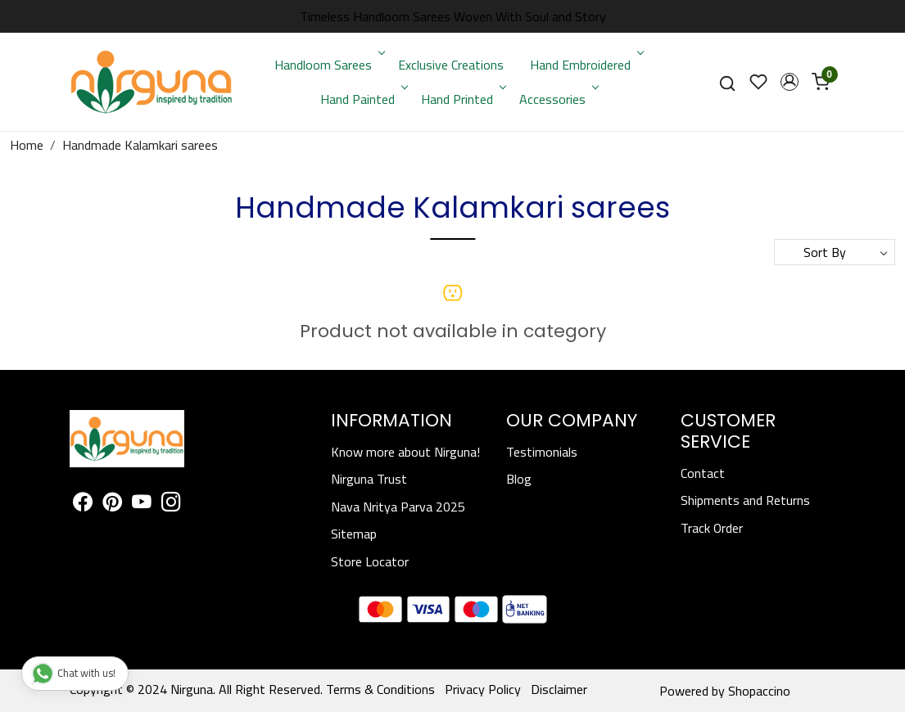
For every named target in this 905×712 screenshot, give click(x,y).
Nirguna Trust (369, 478)
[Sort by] (834, 252)
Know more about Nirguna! (405, 451)
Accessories (557, 99)
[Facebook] (83, 504)
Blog (519, 478)
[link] (727, 82)
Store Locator (370, 561)
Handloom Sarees (328, 64)
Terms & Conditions (380, 689)
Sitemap (354, 533)
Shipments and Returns (745, 500)
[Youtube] (142, 504)
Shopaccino (759, 690)
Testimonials (541, 451)
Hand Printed (462, 99)
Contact (703, 473)
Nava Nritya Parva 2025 (398, 506)
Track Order (712, 528)
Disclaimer (559, 689)
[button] (789, 82)
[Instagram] (171, 504)
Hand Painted (362, 99)
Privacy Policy (483, 689)
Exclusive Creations (451, 64)
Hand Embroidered (585, 64)
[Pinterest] (112, 504)
